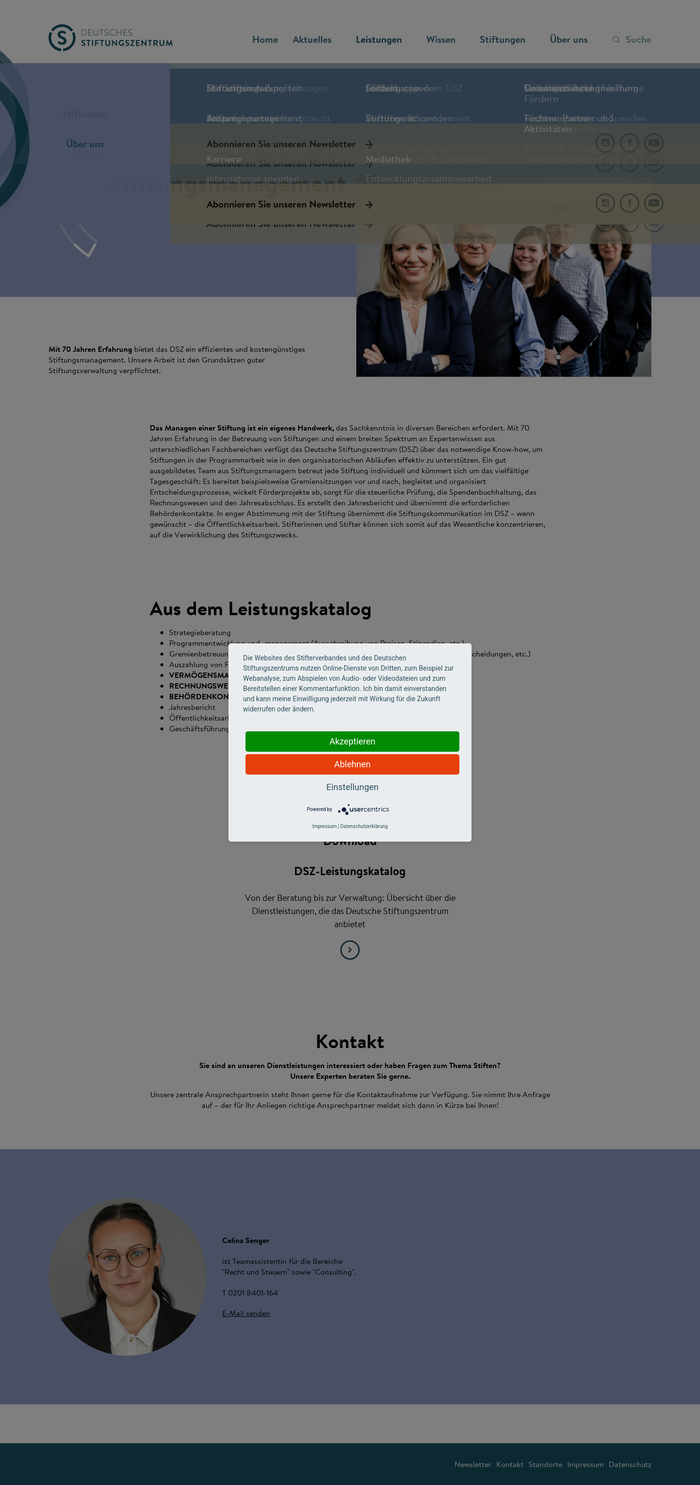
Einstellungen (352, 787)
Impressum (324, 826)
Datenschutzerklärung (363, 826)
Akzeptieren (353, 741)
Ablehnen (352, 764)
